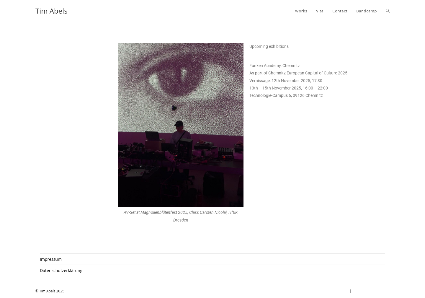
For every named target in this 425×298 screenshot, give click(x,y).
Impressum (51, 259)
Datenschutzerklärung (61, 270)
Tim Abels (51, 11)
